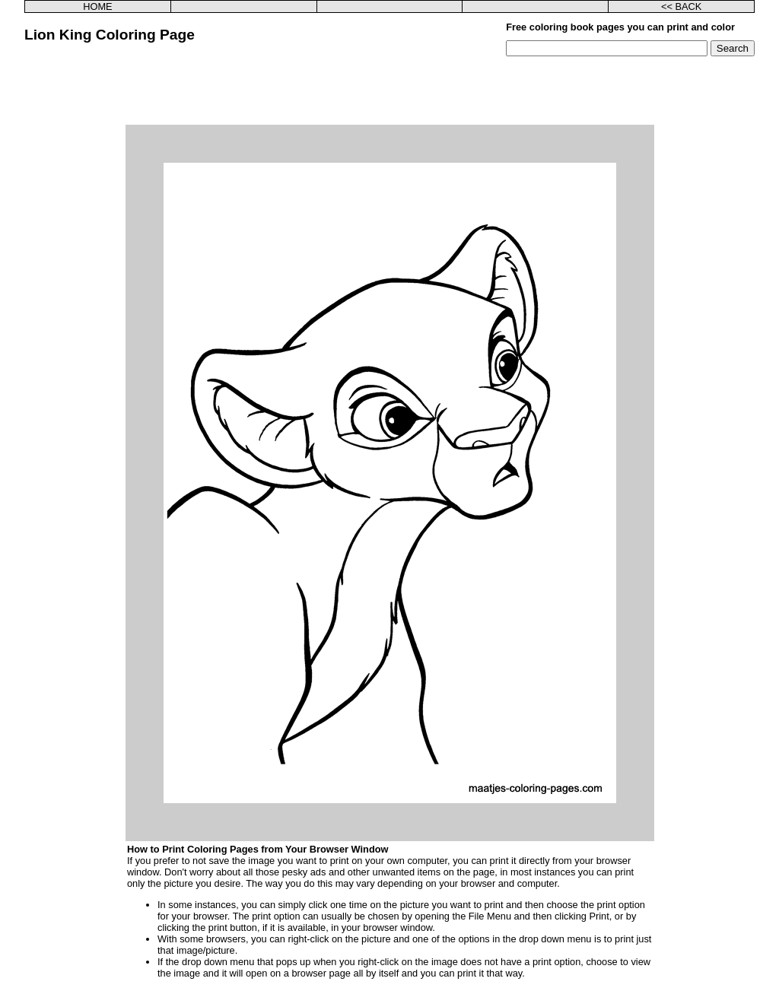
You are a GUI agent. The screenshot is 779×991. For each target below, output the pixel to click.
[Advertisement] (389, 90)
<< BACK (681, 6)
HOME (97, 6)
